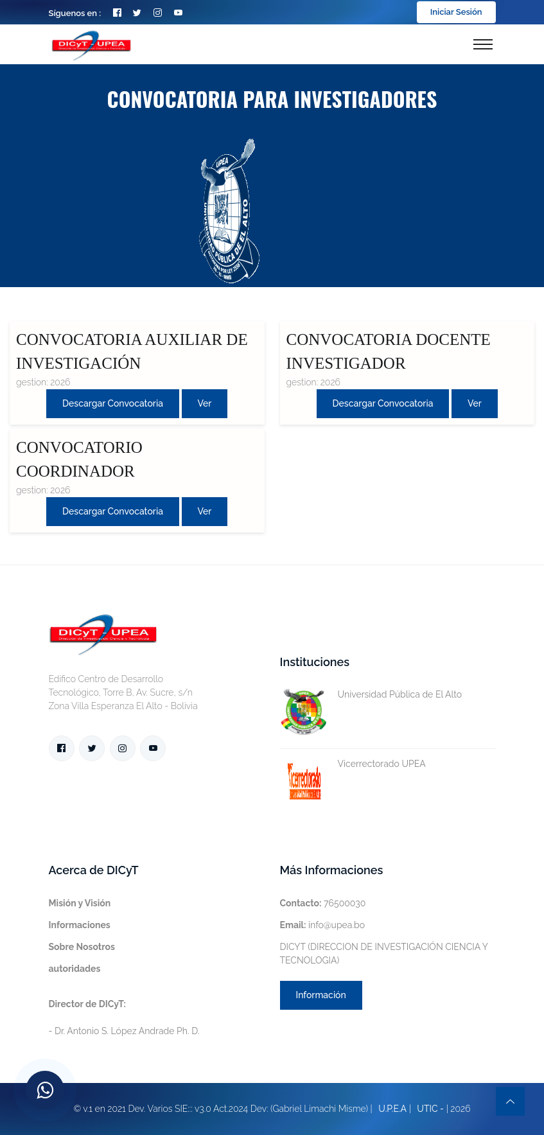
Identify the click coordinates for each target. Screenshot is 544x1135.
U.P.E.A (392, 1109)
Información (321, 995)
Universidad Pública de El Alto (371, 694)
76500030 (323, 903)
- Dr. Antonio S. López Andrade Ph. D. (124, 1017)
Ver (205, 403)
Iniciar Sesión (456, 12)
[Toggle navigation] (483, 44)
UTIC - (430, 1109)
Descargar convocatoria (112, 403)
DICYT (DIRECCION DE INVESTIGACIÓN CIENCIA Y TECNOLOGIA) (384, 953)
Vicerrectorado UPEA (353, 764)
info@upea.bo (322, 925)
